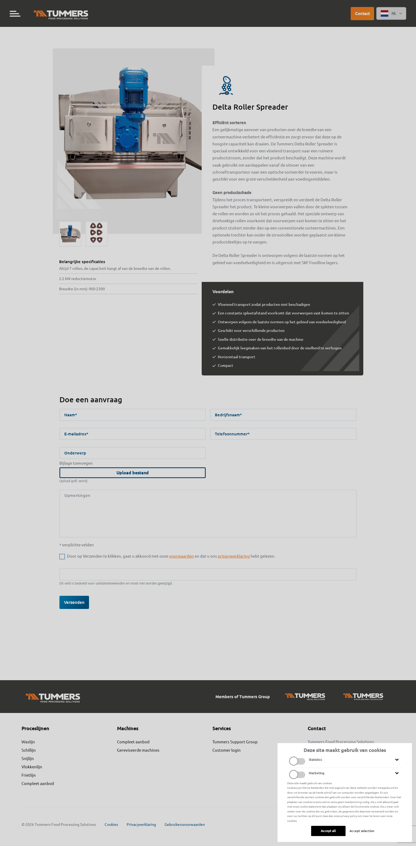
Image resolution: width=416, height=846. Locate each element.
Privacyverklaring (141, 824)
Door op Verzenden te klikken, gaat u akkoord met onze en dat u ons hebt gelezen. (171, 556)
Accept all (328, 831)
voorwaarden (181, 556)
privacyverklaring (234, 556)
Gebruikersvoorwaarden (185, 824)
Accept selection (362, 831)
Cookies (111, 824)
